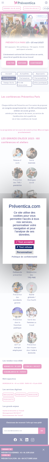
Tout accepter (24, 242)
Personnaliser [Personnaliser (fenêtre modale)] (24, 252)
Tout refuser (24, 247)
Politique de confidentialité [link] (24, 257)
